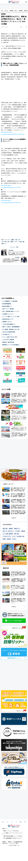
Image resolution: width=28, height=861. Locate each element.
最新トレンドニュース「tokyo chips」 (11, 830)
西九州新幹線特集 (6, 303)
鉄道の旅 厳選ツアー (7, 306)
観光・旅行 (16, 533)
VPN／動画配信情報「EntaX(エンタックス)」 (13, 838)
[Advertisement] (14, 223)
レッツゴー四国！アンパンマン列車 (10, 316)
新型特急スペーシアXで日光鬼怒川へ (11, 344)
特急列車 (23, 531)
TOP (2, 10)
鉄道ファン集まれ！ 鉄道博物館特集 (10, 326)
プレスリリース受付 (14, 843)
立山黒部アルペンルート (8, 314)
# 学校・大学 (17, 239)
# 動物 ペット (4, 243)
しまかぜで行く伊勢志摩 (8, 339)
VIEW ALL (14, 518)
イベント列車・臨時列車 (8, 533)
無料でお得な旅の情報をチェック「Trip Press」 (13, 836)
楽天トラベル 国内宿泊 (8, 308)
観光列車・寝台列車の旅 (8, 342)
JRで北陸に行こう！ (7, 334)
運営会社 (10, 841)
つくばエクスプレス (7, 536)
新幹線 (4, 539)
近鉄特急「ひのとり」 (7, 321)
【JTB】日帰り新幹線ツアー (9, 324)
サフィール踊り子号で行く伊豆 (9, 337)
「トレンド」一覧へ (14, 247)
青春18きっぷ (17, 528)
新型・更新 (5, 528)
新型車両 (21, 10)
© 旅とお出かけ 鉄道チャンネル (14, 845)
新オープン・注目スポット (8, 531)
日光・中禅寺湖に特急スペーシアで (10, 311)
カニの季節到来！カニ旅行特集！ (10, 301)
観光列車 (9, 539)
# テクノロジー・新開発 (9, 239)
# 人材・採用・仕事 (5, 241)
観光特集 (11, 10)
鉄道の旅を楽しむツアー (8, 319)
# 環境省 (11, 241)
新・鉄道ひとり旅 (20, 536)
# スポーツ (16, 241)
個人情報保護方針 (17, 841)
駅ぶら (16, 10)
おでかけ (6, 10)
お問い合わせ (5, 843)
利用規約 (4, 841)
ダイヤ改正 (17, 531)
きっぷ (14, 536)
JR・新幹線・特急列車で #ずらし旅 (10, 329)
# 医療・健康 (21, 241)
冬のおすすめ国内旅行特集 (8, 332)
